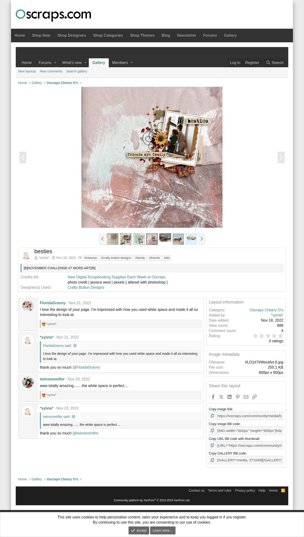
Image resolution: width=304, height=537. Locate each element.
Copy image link (220, 409)
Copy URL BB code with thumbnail (234, 437)
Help (262, 488)
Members (120, 63)
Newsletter (186, 35)
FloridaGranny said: (57, 345)
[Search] (274, 62)
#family (140, 258)
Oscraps (53, 15)
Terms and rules (220, 488)
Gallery (230, 35)
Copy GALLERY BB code (227, 452)
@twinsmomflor (85, 433)
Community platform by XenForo (152, 498)
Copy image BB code (224, 423)
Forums (210, 35)
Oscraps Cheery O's (266, 310)
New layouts (27, 71)
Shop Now (41, 35)
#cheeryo (90, 258)
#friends (154, 258)
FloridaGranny (53, 303)
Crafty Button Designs (86, 287)
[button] (55, 62)
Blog (166, 35)
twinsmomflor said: (56, 417)
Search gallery (76, 71)
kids (167, 258)
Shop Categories (108, 35)
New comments (51, 71)
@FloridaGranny (86, 367)
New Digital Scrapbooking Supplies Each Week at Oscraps (117, 277)
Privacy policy (245, 488)
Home (20, 35)
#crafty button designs (116, 258)
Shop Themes (142, 35)
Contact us (197, 488)
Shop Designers (72, 35)
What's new (72, 63)
